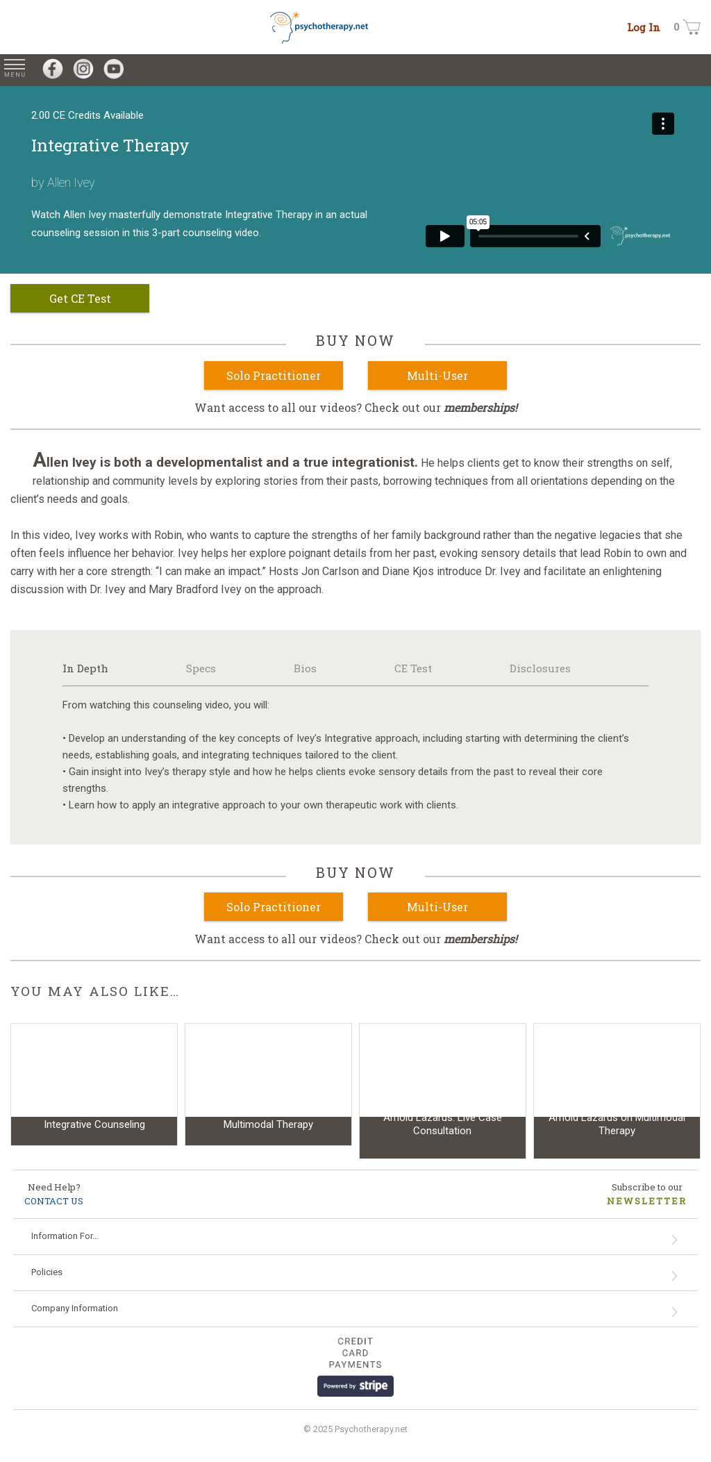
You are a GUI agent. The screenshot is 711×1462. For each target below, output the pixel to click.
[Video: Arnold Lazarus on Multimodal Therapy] (617, 1091)
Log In (643, 27)
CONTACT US (53, 1201)
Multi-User (437, 375)
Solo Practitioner (273, 375)
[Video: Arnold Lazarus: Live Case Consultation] (443, 1091)
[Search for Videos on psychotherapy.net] (702, 70)
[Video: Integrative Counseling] (94, 1085)
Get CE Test (80, 298)
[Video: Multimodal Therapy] (268, 1085)
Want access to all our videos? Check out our (355, 407)
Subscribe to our (647, 1194)
